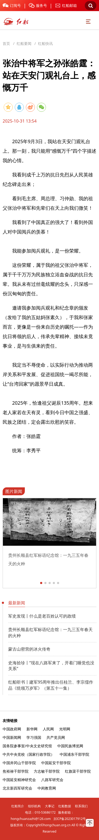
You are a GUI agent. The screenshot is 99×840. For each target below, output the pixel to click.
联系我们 (81, 806)
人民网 (48, 728)
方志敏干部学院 (47, 771)
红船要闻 (24, 43)
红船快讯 (45, 43)
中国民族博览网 (70, 745)
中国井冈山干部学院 (19, 762)
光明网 (64, 728)
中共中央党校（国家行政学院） (28, 754)
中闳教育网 (46, 788)
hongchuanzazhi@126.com (31, 818)
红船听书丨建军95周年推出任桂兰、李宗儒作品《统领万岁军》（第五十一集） (50, 685)
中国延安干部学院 (56, 762)
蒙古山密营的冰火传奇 (29, 649)
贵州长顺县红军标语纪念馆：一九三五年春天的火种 (50, 632)
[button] (41, 583)
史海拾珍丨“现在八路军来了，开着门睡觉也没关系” (51, 665)
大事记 (49, 806)
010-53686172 (45, 812)
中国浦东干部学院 (74, 754)
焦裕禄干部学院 (16, 771)
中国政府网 (12, 728)
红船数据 (64, 806)
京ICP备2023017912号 (69, 818)
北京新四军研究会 (17, 788)
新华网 (31, 728)
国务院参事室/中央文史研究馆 (27, 745)
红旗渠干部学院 (78, 771)
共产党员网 (55, 737)
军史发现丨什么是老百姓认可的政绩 (42, 616)
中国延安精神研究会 (19, 779)
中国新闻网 (12, 737)
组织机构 (34, 806)
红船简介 (17, 806)
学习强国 (33, 737)
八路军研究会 (52, 779)
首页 (6, 43)
